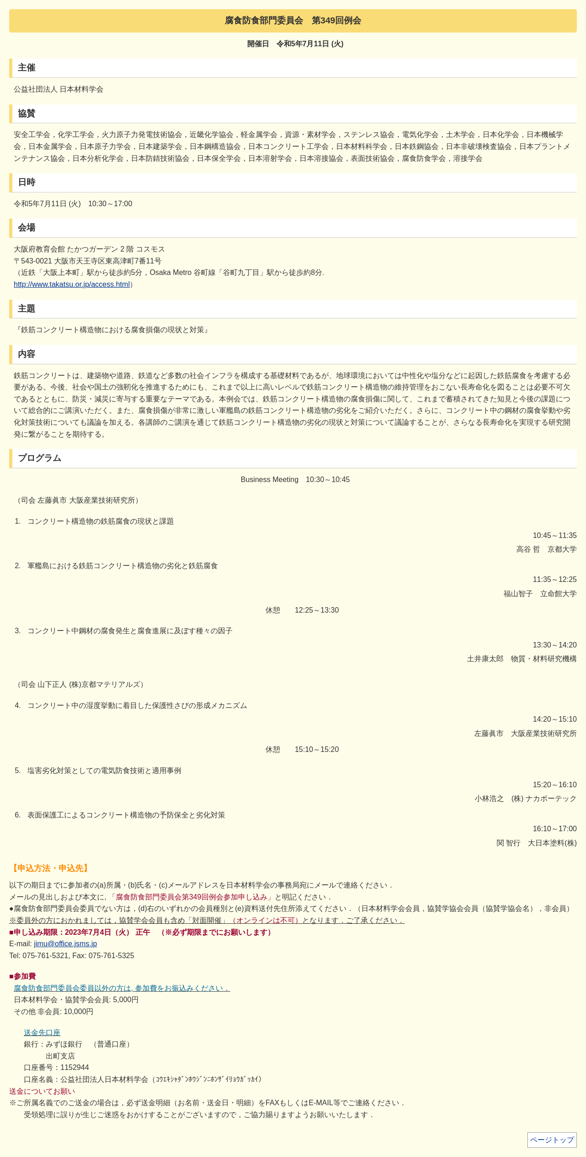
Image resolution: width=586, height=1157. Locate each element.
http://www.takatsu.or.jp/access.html (72, 284)
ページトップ (552, 1140)
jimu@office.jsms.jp (65, 944)
